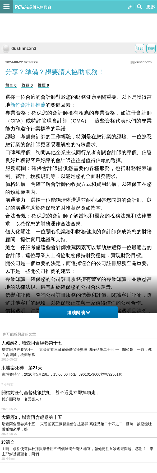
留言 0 (11, 85)
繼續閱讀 (78, 313)
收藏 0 (27, 85)
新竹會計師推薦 (27, 105)
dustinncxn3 (18, 48)
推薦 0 (43, 85)
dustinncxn (143, 62)
